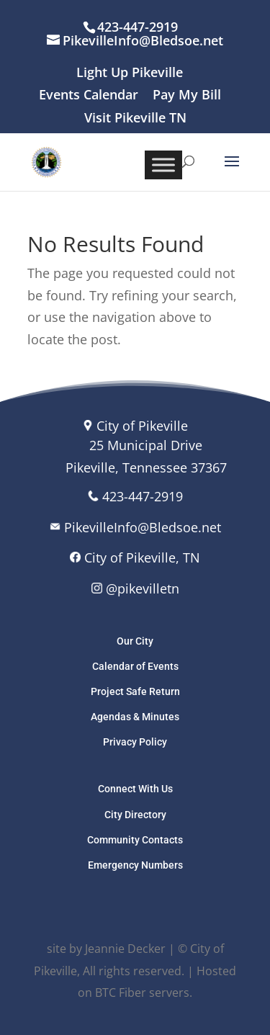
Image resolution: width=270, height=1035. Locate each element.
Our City (135, 641)
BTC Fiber (120, 992)
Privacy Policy (135, 742)
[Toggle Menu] (163, 164)
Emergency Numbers (135, 865)
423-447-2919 (142, 496)
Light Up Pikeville (129, 73)
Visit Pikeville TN (135, 118)
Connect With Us (135, 788)
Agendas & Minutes (135, 716)
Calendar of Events (135, 666)
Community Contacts (135, 840)
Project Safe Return (135, 691)
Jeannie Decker (125, 948)
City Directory (135, 814)
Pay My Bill (187, 95)
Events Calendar (88, 95)
